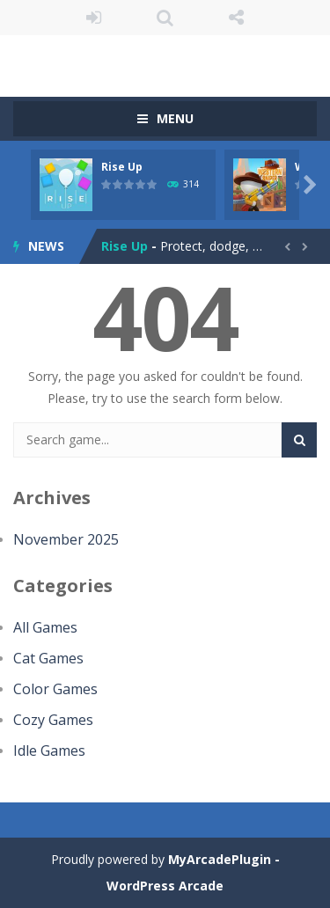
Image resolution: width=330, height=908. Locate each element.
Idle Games (49, 750)
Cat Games (48, 658)
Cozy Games (53, 719)
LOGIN (93, 17)
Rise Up (122, 166)
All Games (45, 627)
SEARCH (165, 17)
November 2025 (66, 539)
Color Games (55, 689)
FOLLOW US (236, 17)
